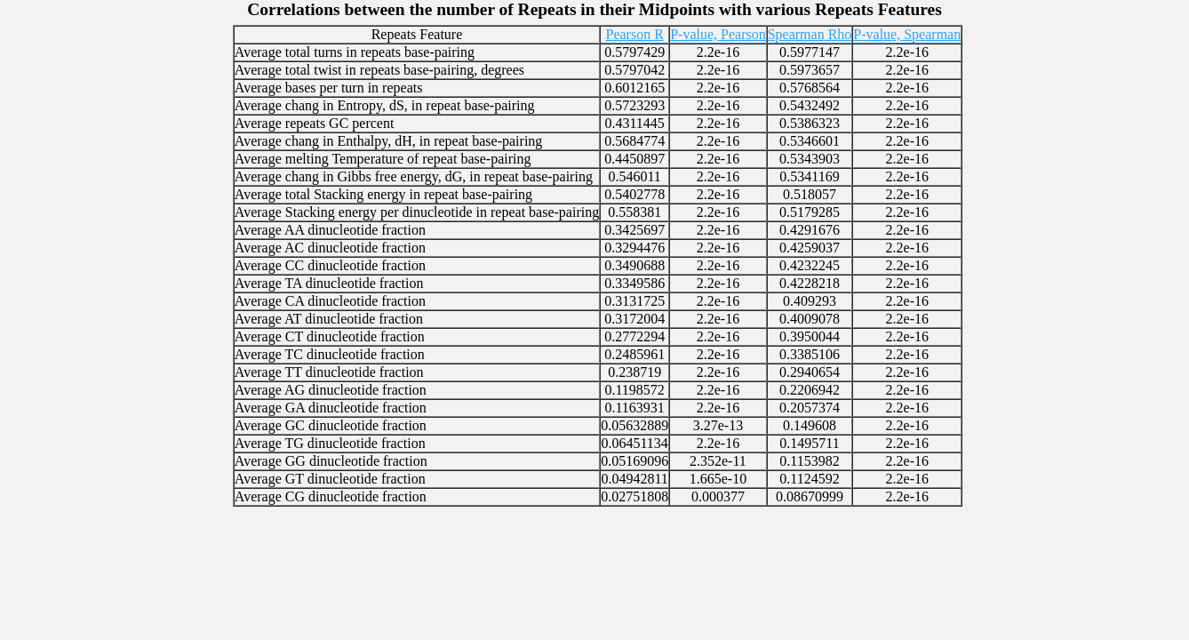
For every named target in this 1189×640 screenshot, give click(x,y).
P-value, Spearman (907, 34)
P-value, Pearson (718, 34)
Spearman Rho (810, 34)
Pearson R (634, 34)
